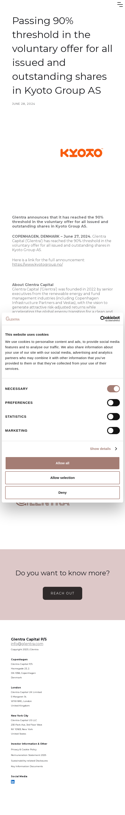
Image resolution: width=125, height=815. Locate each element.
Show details (100, 449)
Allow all (62, 463)
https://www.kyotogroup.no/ (37, 264)
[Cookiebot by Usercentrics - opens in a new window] (100, 319)
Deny (62, 492)
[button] (120, 4)
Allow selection (62, 478)
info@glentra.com (27, 644)
